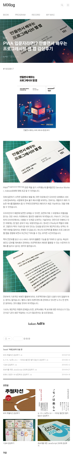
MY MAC (50, 15)
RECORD (36, 15)
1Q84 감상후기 (8, 365)
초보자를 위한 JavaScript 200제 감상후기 (18, 370)
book (5, 350)
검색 (62, 5)
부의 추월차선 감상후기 (11, 355)
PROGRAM (20, 15)
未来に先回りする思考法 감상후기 (16, 375)
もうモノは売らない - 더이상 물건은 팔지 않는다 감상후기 (24, 360)
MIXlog (9, 5)
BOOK (6, 15)
